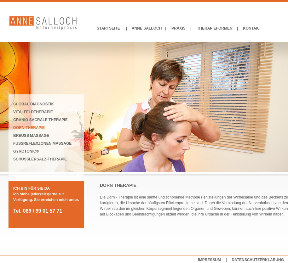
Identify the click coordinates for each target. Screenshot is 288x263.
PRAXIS (178, 28)
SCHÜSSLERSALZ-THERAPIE (40, 159)
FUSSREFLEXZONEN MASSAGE (42, 143)
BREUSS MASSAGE (31, 135)
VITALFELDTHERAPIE (33, 112)
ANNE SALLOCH (147, 28)
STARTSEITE (108, 28)
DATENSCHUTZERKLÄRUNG (258, 260)
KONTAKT (252, 28)
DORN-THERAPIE (29, 128)
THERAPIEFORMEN (215, 28)
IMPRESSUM (209, 260)
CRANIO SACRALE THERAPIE (40, 120)
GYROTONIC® (26, 151)
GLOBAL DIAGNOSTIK (33, 104)
